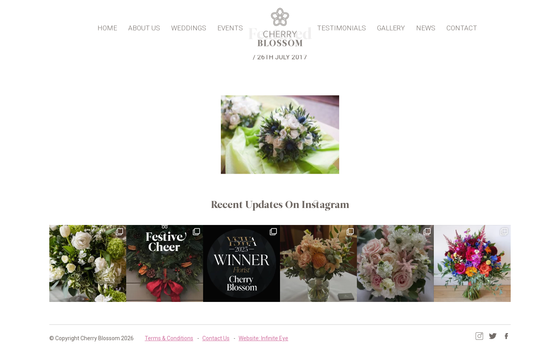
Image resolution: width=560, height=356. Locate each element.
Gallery (391, 26)
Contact (461, 26)
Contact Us (216, 338)
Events (230, 26)
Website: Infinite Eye (263, 338)
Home (107, 26)
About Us (144, 26)
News (425, 26)
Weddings (188, 26)
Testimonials (341, 26)
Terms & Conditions (169, 338)
